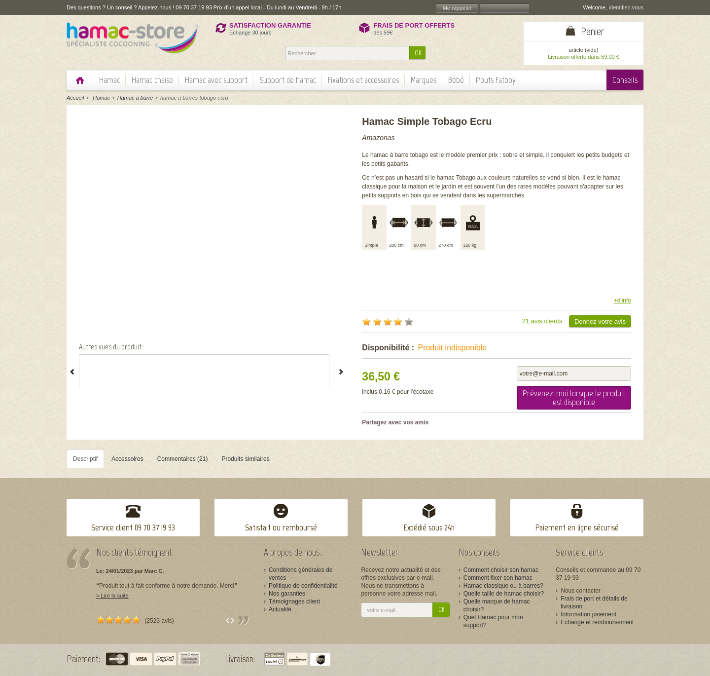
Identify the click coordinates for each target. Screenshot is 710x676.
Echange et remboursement (597, 622)
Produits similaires (245, 458)
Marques (423, 80)
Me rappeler (457, 8)
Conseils (625, 80)
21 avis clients (542, 321)
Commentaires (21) (182, 458)
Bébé (456, 80)
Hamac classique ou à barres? (503, 585)
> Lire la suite (112, 596)
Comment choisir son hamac (500, 569)
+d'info (622, 300)
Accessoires (127, 458)
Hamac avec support (216, 80)
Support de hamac (287, 80)
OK (418, 53)
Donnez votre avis (600, 321)
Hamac (109, 80)
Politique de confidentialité (303, 585)
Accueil (75, 98)
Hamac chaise (152, 80)
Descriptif (85, 458)
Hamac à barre (135, 98)
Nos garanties (287, 593)
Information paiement (588, 614)
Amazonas (378, 138)
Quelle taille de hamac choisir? (503, 593)
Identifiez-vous (625, 7)
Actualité (280, 609)
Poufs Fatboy (496, 80)
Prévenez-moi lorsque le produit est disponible (574, 398)
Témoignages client (294, 601)
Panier (592, 31)
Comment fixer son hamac (497, 577)
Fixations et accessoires (363, 80)
